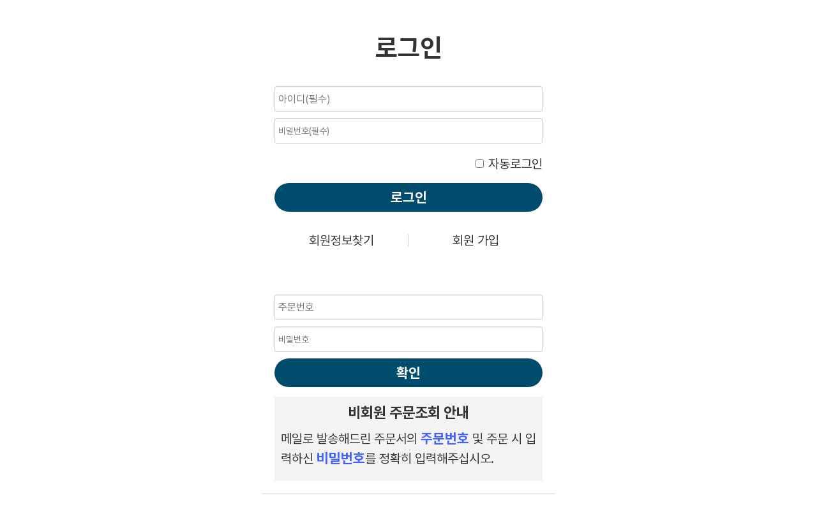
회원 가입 (476, 240)
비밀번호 (274, 83)
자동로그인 (515, 164)
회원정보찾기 (341, 240)
